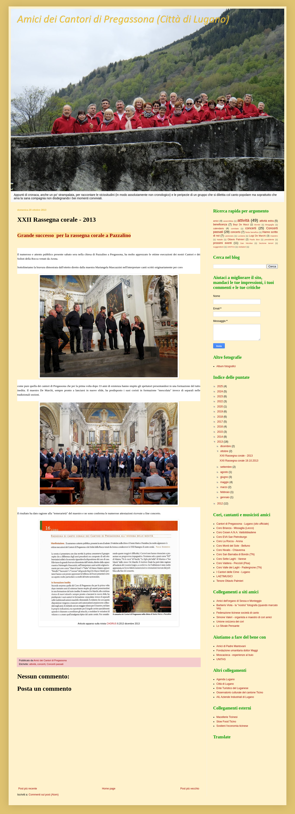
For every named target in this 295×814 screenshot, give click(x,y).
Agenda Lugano (225, 679)
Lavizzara (229, 236)
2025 (220, 386)
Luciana (241, 236)
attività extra (266, 220)
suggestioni (218, 247)
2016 (220, 426)
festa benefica (251, 232)
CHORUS (111, 623)
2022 (220, 401)
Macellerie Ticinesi (227, 717)
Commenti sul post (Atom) (44, 794)
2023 (220, 396)
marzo (224, 487)
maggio (225, 482)
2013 (220, 441)
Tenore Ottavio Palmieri (229, 580)
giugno (224, 477)
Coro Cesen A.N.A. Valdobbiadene (236, 532)
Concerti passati (55, 664)
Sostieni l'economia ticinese (232, 725)
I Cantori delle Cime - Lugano (233, 572)
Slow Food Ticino (226, 721)
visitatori (242, 247)
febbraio (225, 492)
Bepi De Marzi (241, 224)
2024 (220, 391)
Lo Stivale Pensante (227, 625)
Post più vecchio (189, 788)
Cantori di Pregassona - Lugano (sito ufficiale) (242, 523)
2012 (220, 503)
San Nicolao (246, 243)
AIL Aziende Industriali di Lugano (235, 697)
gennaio (225, 497)
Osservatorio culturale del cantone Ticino (239, 692)
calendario (218, 228)
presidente (269, 239)
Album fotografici (226, 366)
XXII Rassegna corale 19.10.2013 (239, 460)
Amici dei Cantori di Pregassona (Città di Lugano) (123, 19)
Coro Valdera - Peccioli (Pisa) (233, 563)
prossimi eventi (222, 243)
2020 (220, 406)
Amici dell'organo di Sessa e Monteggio (239, 600)
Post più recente (27, 788)
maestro (274, 236)
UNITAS (231, 247)
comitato (235, 228)
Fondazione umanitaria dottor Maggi (237, 650)
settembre (226, 466)
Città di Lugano (225, 683)
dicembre (226, 446)
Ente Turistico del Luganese (232, 688)
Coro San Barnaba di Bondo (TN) (235, 554)
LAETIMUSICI (224, 576)
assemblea (228, 221)
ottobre (224, 451)
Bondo (257, 224)
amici (216, 221)
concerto (236, 232)
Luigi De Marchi (257, 235)
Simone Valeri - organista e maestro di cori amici (244, 617)
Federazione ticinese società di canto (237, 612)
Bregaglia (269, 224)
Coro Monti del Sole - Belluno (233, 545)
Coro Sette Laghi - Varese (231, 558)
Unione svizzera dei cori (230, 621)
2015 (220, 431)
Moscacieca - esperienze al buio (234, 655)
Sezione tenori (266, 243)
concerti (41, 664)
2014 (220, 436)
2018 (220, 416)
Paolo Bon (255, 239)
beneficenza (220, 224)
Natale (220, 239)
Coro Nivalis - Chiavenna (230, 550)
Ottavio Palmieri (236, 239)
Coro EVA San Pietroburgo (231, 536)
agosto (224, 472)
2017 (220, 421)
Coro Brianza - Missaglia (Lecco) (235, 528)
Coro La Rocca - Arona (229, 541)
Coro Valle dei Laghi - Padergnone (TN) (239, 567)
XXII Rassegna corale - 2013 (236, 455)
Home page (108, 788)
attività (32, 664)
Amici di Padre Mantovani (231, 646)
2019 (220, 411)
